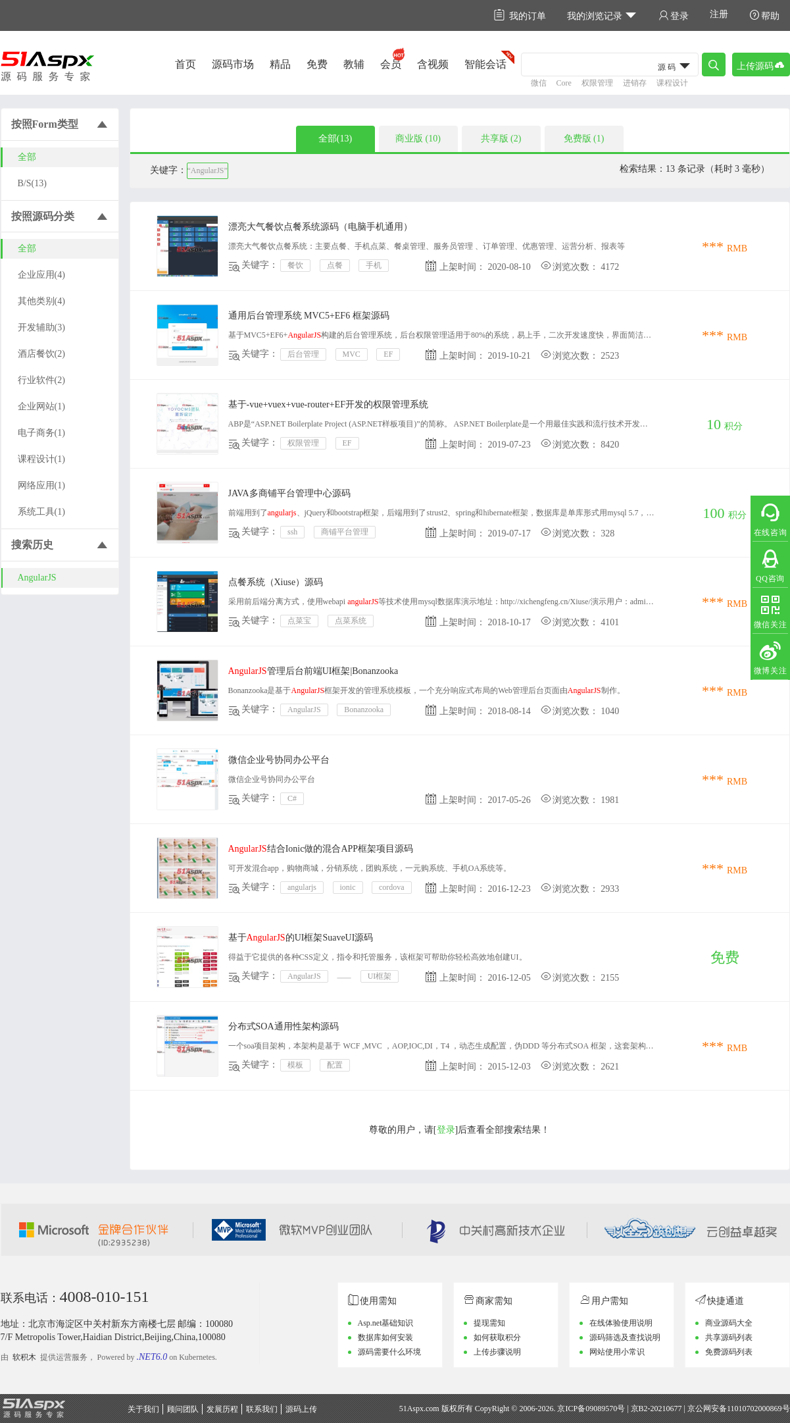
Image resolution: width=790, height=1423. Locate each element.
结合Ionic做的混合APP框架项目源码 (321, 849)
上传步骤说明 (497, 1352)
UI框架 (380, 976)
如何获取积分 (497, 1337)
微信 (539, 83)
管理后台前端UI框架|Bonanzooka (313, 671)
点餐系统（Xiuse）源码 (276, 582)
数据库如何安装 (385, 1337)
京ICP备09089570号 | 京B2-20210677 (619, 1408)
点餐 (335, 265)
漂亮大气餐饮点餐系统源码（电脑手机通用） (320, 227)
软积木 (24, 1357)
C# (292, 798)
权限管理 (597, 83)
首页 (185, 64)
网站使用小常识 (617, 1352)
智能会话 (485, 64)
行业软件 (41, 380)
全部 (27, 157)
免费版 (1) (584, 138)
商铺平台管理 (344, 531)
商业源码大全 (729, 1323)
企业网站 (41, 406)
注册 (719, 14)
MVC (351, 354)
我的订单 (520, 15)
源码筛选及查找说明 (624, 1337)
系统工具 (41, 512)
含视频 (433, 64)
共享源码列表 (729, 1337)
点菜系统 (350, 620)
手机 (374, 265)
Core (564, 83)
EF (388, 354)
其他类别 (41, 301)
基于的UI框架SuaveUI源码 (301, 938)
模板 (295, 1065)
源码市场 (233, 64)
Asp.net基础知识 (386, 1323)
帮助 (764, 15)
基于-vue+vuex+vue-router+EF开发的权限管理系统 (328, 404)
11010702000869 (754, 1408)
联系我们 (262, 1409)
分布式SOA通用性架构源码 (283, 1026)
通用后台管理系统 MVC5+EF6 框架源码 (308, 316)
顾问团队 (183, 1409)
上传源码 (761, 64)
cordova (392, 887)
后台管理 (303, 354)
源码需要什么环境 (389, 1352)
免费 (317, 64)
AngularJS (37, 577)
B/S (32, 183)
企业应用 (41, 275)
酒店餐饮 (41, 354)
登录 (673, 15)
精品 (280, 64)
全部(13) (335, 138)
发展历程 (222, 1409)
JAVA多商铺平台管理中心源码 (289, 493)
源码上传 (301, 1409)
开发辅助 (41, 327)
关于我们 (143, 1409)
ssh (292, 531)
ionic (348, 887)
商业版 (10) (418, 138)
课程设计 (672, 83)
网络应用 (41, 485)
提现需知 (489, 1323)
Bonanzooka (363, 709)
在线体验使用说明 (621, 1323)
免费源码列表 (729, 1352)
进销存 (635, 83)
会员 (390, 64)
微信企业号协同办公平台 (279, 760)
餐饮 (295, 265)
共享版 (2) (501, 138)
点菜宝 (299, 620)
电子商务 (41, 433)
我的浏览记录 (602, 15)
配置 (335, 1065)
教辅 (353, 64)
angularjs (301, 887)
